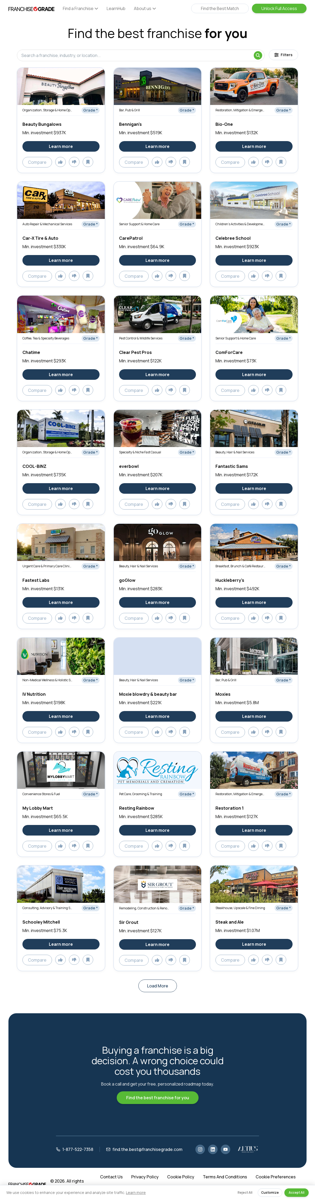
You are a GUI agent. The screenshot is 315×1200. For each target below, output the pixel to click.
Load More (157, 986)
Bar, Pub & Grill (129, 110)
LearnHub (116, 8)
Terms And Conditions (225, 1177)
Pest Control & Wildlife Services (140, 338)
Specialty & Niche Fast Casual (140, 452)
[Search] (258, 55)
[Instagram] (200, 1149)
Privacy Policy (145, 1177)
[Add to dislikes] (74, 162)
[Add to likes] (60, 162)
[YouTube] (225, 1149)
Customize (270, 1192)
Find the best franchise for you (157, 1098)
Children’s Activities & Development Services (240, 224)
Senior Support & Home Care (139, 224)
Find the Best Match (220, 8)
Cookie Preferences (276, 1177)
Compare (37, 162)
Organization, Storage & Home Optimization (47, 110)
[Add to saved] (88, 162)
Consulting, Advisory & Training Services (47, 908)
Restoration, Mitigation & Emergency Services (240, 110)
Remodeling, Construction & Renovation (144, 908)
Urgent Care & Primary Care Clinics (47, 566)
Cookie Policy (180, 1177)
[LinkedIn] (213, 1149)
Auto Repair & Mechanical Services (47, 224)
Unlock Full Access (279, 8)
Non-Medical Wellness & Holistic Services (47, 680)
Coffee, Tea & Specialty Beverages (45, 338)
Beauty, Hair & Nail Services (234, 452)
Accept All (296, 1192)
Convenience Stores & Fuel (41, 794)
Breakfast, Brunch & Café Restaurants (240, 566)
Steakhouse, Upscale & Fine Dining (240, 908)
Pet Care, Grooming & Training (140, 794)
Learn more (136, 1192)
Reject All (245, 1192)
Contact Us (111, 1177)
